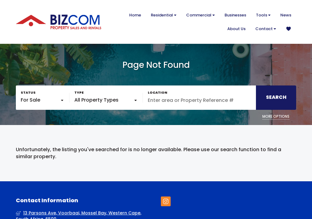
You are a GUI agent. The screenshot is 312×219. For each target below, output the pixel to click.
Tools (263, 15)
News (285, 15)
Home (135, 15)
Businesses (235, 15)
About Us (236, 29)
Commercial (200, 15)
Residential (163, 15)
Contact (265, 29)
